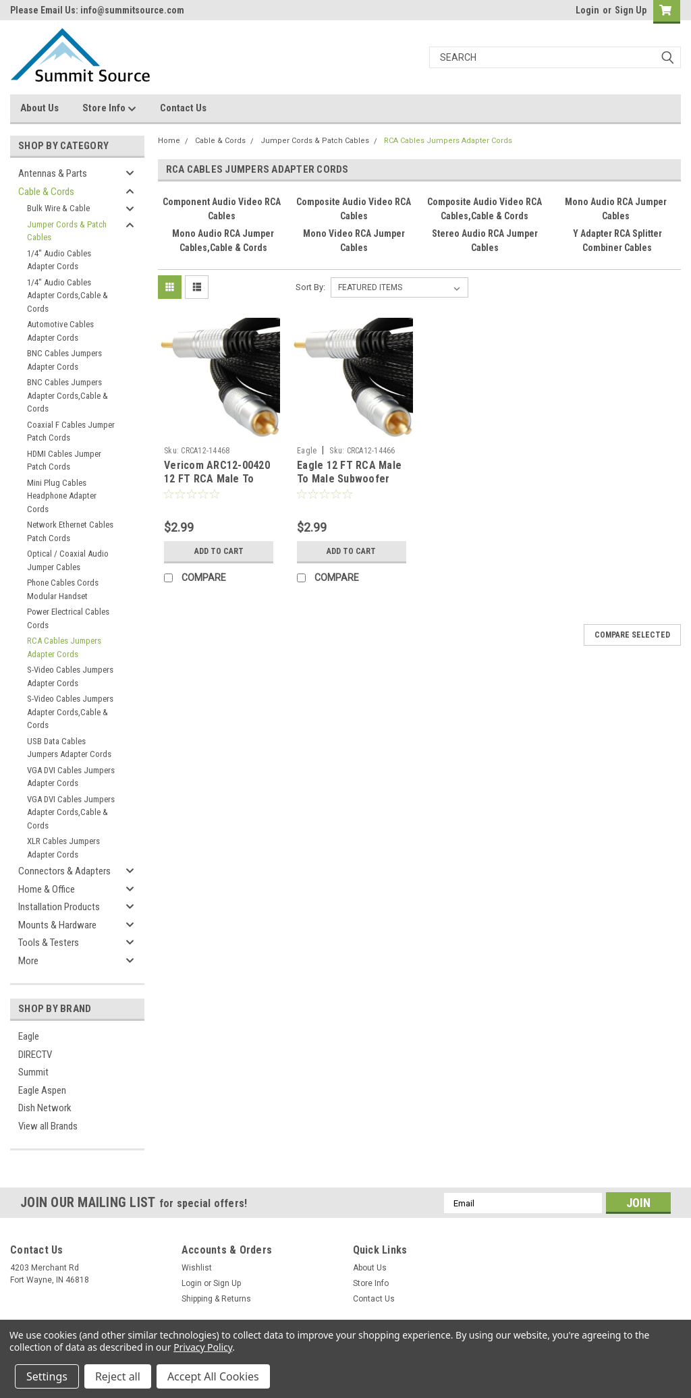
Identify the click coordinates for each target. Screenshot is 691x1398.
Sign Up (630, 10)
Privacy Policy (202, 1347)
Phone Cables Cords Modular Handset (63, 589)
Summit (33, 1072)
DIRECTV (35, 1054)
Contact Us (183, 108)
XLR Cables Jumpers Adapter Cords (63, 848)
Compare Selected (632, 635)
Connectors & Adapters (64, 871)
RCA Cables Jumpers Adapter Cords (64, 647)
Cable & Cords (46, 192)
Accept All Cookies (213, 1376)
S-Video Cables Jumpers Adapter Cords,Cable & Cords (70, 712)
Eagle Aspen (42, 1090)
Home (169, 140)
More (28, 961)
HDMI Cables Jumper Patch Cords (64, 460)
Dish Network (45, 1108)
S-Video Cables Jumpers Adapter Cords (70, 676)
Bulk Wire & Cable (58, 208)
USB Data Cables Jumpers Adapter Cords (69, 748)
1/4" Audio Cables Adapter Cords (59, 260)
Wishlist (197, 1268)
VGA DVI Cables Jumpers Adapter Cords (71, 777)
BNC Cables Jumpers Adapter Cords (64, 360)
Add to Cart (219, 551)
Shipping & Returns (216, 1299)
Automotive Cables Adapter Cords (60, 331)
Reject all (117, 1376)
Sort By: (310, 287)
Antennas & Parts (52, 173)
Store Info (109, 108)
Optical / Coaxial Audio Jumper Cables (68, 560)
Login (587, 10)
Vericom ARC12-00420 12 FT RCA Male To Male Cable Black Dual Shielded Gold (217, 485)
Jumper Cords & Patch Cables (67, 231)
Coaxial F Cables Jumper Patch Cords (71, 431)
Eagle (28, 1036)
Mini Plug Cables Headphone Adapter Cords (61, 496)
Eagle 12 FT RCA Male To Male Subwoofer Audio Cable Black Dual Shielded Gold (351, 485)
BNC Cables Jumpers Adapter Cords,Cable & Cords (67, 395)
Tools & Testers (48, 942)
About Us (39, 108)
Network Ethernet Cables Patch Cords (70, 531)
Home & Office (46, 889)
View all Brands (48, 1126)
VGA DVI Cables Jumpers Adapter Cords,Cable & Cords (71, 812)
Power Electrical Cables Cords (68, 618)
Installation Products (59, 907)
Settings (46, 1376)
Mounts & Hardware (57, 925)
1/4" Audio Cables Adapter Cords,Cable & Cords (67, 295)
